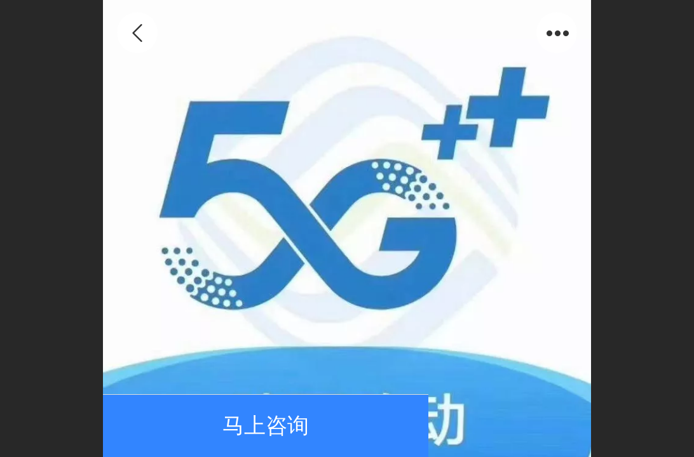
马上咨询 (265, 425)
